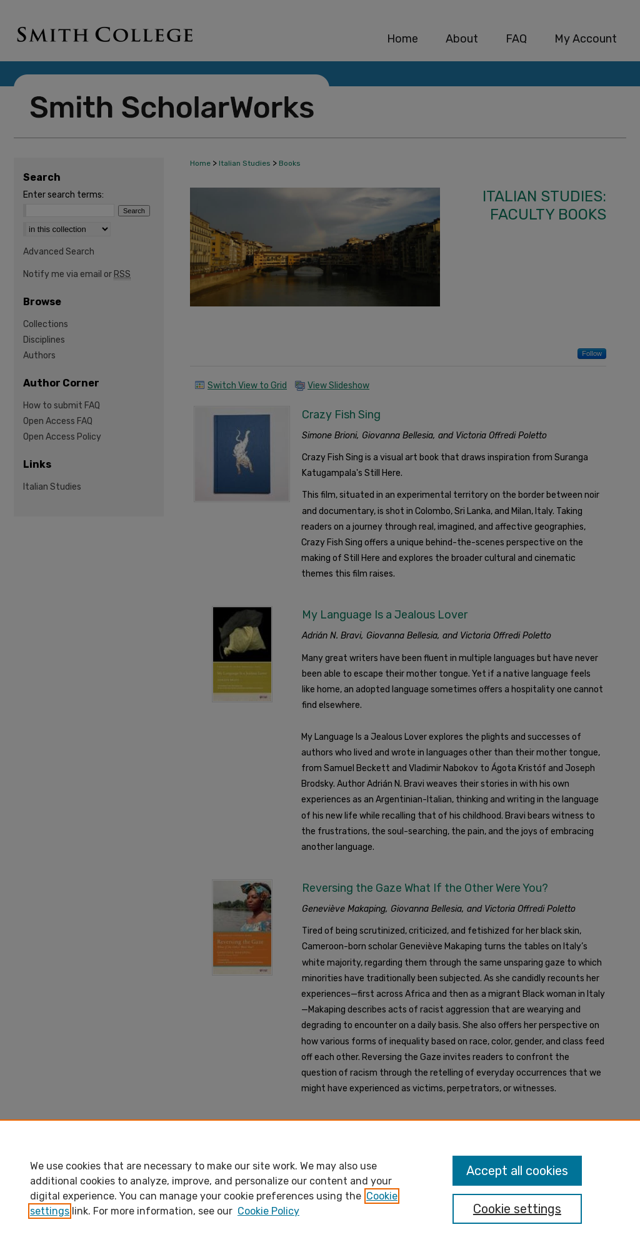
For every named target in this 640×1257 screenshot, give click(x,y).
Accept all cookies (517, 1170)
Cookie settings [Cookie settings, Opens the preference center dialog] (517, 1208)
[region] (320, 1188)
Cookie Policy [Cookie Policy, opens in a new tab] (268, 1211)
